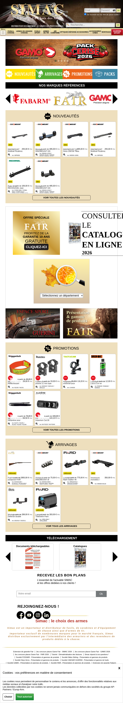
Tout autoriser (24, 696)
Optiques (64, 32)
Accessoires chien (95, 32)
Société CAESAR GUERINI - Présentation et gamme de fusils (85, 660)
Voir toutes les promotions (61, 430)
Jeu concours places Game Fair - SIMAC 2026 (54, 652)
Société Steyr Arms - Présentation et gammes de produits (37, 660)
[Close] (119, 668)
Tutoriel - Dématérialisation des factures (66, 654)
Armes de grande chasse (24, 32)
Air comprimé (55, 32)
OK (118, 25)
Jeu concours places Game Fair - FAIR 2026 (32, 654)
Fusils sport (37, 32)
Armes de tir (46, 32)
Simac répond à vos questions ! (97, 654)
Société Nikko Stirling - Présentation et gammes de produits (84, 657)
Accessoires (83, 32)
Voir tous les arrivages (61, 526)
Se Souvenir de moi (94, 15)
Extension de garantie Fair (23, 652)
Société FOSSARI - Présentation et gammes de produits (37, 657)
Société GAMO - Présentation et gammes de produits (27, 663)
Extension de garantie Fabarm (104, 663)
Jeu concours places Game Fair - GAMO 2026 (92, 652)
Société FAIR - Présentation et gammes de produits (70, 663)
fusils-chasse (11, 32)
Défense (72, 32)
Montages (106, 32)
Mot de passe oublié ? (111, 15)
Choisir (8, 696)
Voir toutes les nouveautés (61, 197)
